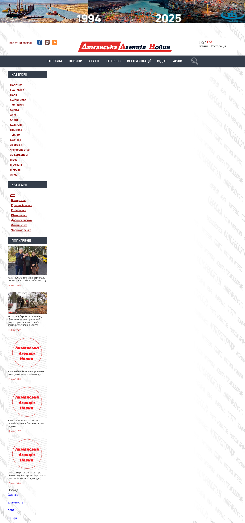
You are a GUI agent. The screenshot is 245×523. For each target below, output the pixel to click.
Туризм (15, 134)
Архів (177, 61)
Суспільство (18, 100)
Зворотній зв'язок (20, 43)
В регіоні (16, 164)
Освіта (14, 110)
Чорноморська (21, 230)
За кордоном (19, 154)
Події (13, 95)
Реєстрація (218, 46)
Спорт (14, 120)
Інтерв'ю (113, 61)
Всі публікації (139, 61)
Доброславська (21, 220)
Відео (162, 61)
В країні (15, 169)
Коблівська (18, 210)
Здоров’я (16, 144)
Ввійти (203, 46)
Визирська (18, 200)
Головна (54, 61)
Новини (75, 61)
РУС (201, 41)
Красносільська (21, 205)
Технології (17, 105)
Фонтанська (19, 225)
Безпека (15, 139)
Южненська (19, 215)
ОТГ (12, 195)
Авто (13, 115)
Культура (16, 125)
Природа (16, 130)
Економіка (17, 90)
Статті (94, 61)
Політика (16, 85)
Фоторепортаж (20, 149)
